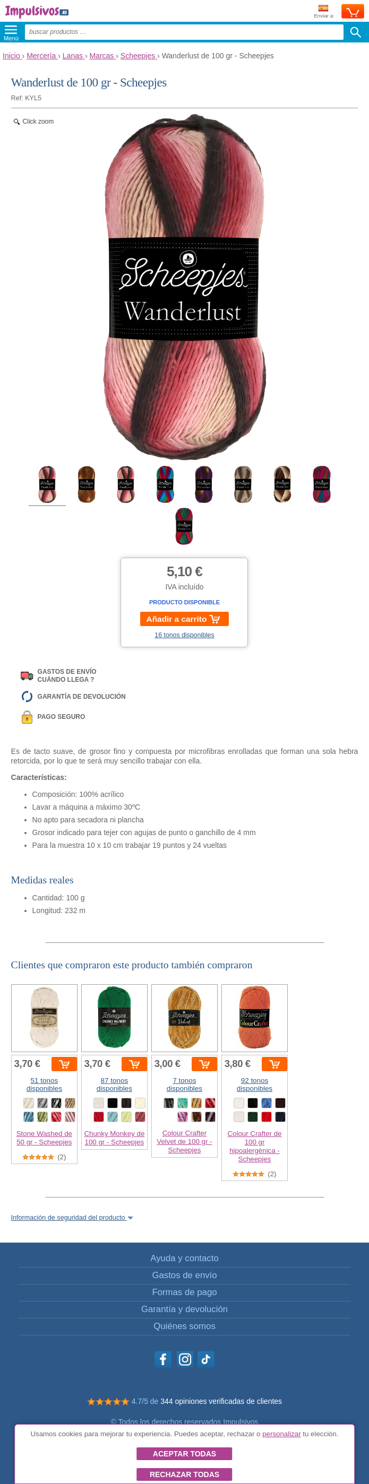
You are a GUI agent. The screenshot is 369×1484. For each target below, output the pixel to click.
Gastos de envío (184, 1275)
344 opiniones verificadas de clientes (221, 1401)
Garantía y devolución (184, 1309)
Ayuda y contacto (184, 1258)
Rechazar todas (184, 1474)
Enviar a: (324, 12)
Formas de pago (184, 1292)
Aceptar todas (184, 1454)
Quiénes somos (184, 1326)
